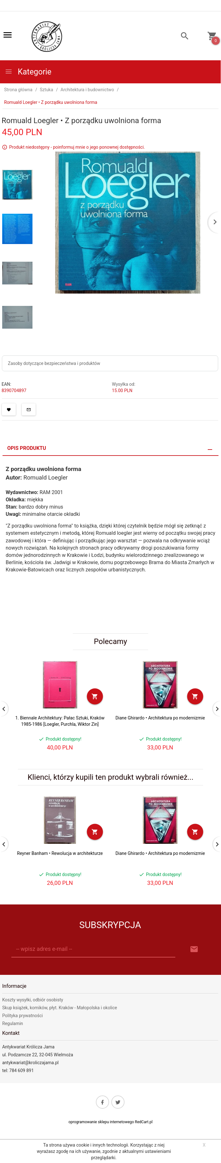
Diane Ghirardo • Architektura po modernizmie (160, 717)
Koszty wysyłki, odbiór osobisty (32, 999)
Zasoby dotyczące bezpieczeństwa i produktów (54, 363)
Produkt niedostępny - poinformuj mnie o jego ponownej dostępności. (77, 147)
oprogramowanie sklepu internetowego (101, 1122)
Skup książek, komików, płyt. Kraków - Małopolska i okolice (59, 1007)
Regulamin (12, 1023)
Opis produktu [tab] (26, 448)
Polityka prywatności (22, 1015)
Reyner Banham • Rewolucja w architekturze (60, 853)
